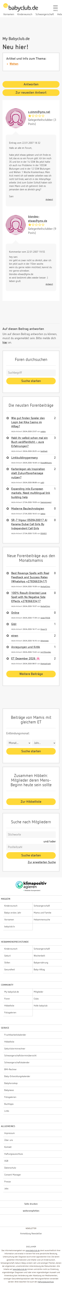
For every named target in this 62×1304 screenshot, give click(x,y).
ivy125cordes (46, 652)
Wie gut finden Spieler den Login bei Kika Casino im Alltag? (28, 422)
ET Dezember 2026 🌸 (25, 658)
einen (14, 635)
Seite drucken (31, 1204)
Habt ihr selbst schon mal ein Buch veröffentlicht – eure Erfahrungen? (29, 442)
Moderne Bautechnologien (27, 508)
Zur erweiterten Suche (42, 862)
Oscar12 (44, 629)
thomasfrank (46, 664)
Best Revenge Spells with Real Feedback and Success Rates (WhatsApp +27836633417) (30, 577)
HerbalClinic (45, 586)
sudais (43, 431)
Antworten (31, 84)
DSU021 (44, 533)
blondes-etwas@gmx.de (37, 218)
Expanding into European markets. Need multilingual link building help (30, 493)
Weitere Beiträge (31, 674)
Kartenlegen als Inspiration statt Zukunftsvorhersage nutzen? (28, 473)
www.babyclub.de (33, 1251)
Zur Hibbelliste (31, 801)
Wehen (14, 63)
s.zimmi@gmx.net (39, 112)
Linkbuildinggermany (24, 457)
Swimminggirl (46, 502)
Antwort (49, 200)
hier (4, 342)
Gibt (13, 624)
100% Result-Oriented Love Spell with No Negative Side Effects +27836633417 (28, 597)
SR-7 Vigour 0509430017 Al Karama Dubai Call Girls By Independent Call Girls (29, 524)
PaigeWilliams (46, 463)
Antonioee (45, 641)
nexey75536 (45, 618)
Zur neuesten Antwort (31, 92)
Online (15, 612)
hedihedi (44, 451)
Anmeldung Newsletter (31, 1233)
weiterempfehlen (31, 1211)
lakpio (43, 514)
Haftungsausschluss (46, 1282)
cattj (42, 483)
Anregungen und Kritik (25, 647)
